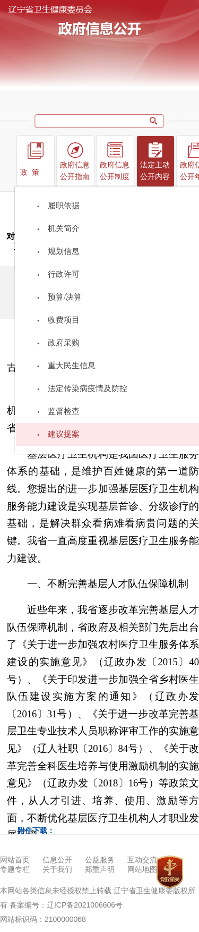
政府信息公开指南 (75, 171)
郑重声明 (100, 870)
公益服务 (100, 860)
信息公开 (57, 860)
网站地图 (142, 870)
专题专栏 (15, 870)
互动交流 (142, 860)
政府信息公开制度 (114, 171)
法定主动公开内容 (155, 171)
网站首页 (15, 860)
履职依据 (64, 205)
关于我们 (57, 870)
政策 (32, 172)
